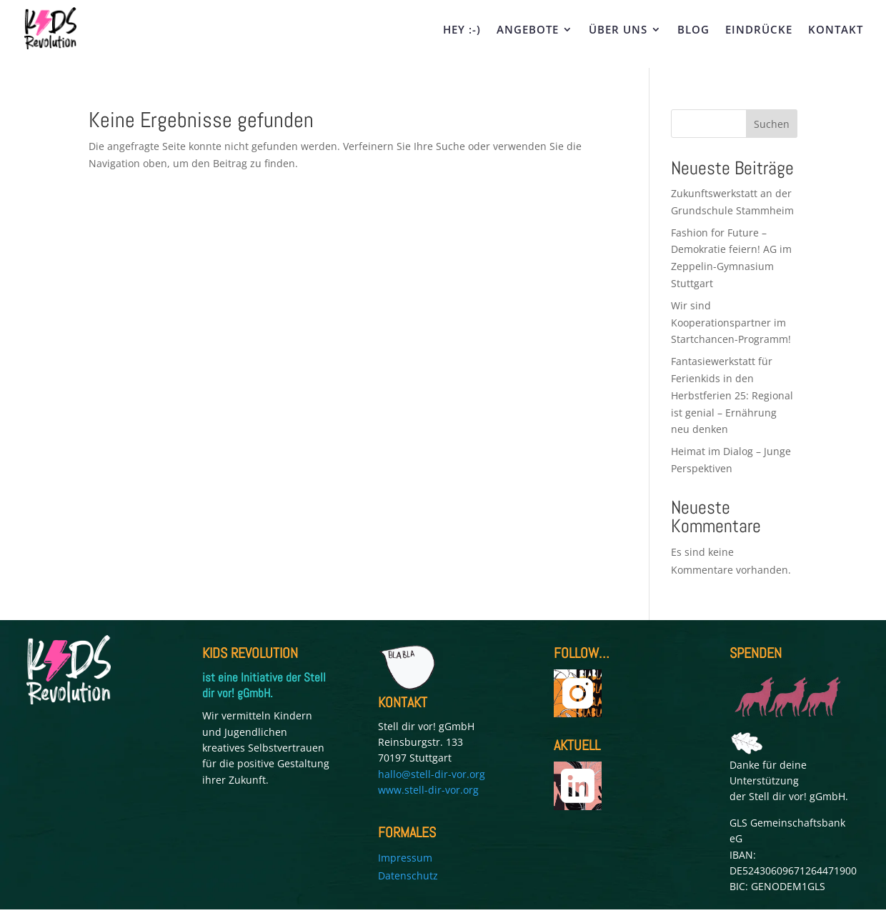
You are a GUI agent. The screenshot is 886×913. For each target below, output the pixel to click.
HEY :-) (462, 30)
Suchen (772, 124)
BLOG (693, 30)
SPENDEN (756, 653)
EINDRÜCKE (758, 30)
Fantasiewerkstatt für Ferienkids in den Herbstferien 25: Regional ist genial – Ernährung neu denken (732, 395)
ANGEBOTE (528, 30)
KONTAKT (835, 30)
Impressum (405, 857)
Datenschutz (408, 875)
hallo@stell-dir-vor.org (431, 774)
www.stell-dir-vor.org (428, 790)
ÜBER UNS (618, 30)
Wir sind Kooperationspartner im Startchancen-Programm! (732, 322)
